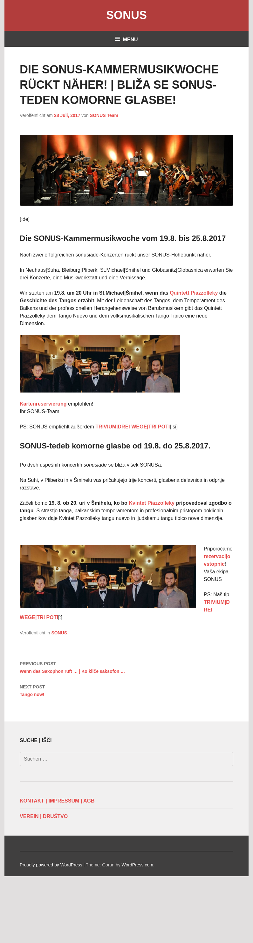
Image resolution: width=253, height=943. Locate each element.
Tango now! (126, 690)
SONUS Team (104, 115)
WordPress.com (137, 864)
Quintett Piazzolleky (194, 293)
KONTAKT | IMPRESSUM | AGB (57, 800)
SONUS (126, 15)
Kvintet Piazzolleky (151, 503)
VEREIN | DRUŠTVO (44, 816)
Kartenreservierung (44, 404)
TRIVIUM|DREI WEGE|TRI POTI (132, 426)
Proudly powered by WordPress (51, 864)
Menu (130, 39)
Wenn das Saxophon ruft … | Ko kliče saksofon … (126, 667)
